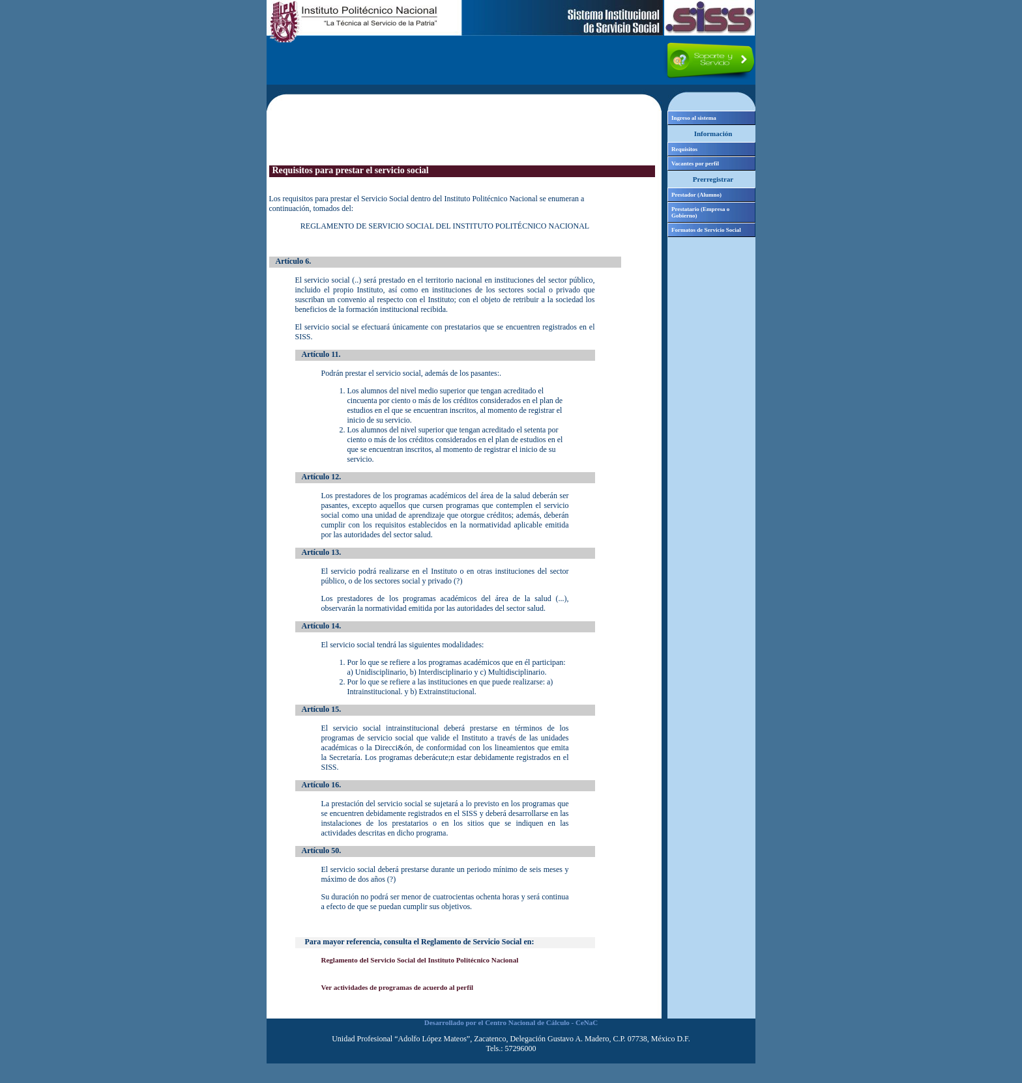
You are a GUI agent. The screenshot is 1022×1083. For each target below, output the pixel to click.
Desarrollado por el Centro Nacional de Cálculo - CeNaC (511, 1022)
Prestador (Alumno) (696, 194)
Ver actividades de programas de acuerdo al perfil (397, 987)
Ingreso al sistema (693, 118)
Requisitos (684, 149)
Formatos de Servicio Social (706, 230)
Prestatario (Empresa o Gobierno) (700, 212)
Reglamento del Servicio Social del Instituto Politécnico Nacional (420, 960)
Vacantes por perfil (695, 163)
